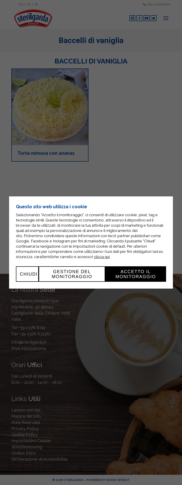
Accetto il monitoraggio (135, 274)
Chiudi (29, 274)
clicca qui (102, 256)
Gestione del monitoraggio (72, 274)
